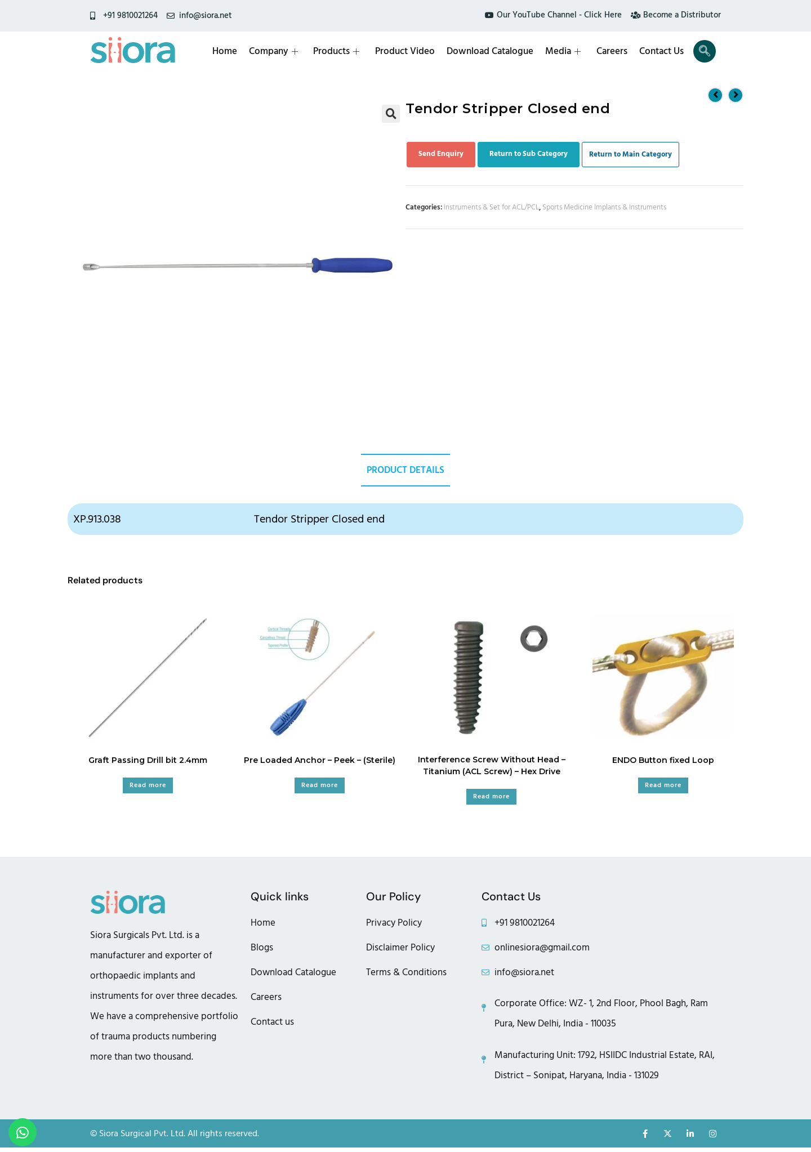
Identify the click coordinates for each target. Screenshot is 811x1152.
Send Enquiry (441, 154)
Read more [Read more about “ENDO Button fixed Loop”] (663, 786)
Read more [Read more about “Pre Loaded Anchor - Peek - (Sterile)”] (319, 786)
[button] (391, 114)
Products (341, 51)
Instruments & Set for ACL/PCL (491, 207)
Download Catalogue (493, 51)
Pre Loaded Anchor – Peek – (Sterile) (319, 761)
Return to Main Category (630, 154)
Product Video (409, 51)
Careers (613, 51)
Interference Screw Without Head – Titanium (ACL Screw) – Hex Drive (491, 767)
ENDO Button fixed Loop (663, 761)
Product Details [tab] (405, 470)
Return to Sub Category (528, 154)
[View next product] (735, 94)
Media (565, 51)
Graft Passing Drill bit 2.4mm (147, 761)
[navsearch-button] (704, 51)
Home (231, 51)
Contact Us (662, 51)
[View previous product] (715, 94)
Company (279, 51)
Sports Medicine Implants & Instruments (604, 207)
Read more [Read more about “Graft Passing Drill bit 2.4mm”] (148, 786)
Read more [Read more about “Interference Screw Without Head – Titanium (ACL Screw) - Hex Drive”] (491, 797)
